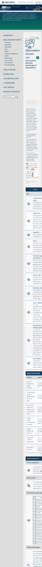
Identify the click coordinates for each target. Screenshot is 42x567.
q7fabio (39, 521)
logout (6, 51)
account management (11, 54)
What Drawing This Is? (30, 431)
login (5, 49)
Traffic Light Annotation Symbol (31, 421)
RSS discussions (31, 39)
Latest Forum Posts (33, 373)
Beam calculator (7, 17)
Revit (35, 241)
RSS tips (33, 37)
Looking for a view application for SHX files (31, 396)
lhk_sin (39, 556)
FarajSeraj (36, 564)
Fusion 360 (37, 275)
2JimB (38, 513)
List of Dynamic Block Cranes (30, 385)
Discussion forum (33, 49)
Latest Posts (33, 166)
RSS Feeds (37, 359)
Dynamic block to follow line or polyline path (30, 409)
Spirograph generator (20, 17)
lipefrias (36, 562)
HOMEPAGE (8, 35)
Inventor (36, 232)
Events (29, 174)
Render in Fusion (30, 448)
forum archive (8, 62)
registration (8, 45)
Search (30, 173)
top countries (8, 60)
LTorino (38, 518)
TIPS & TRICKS (9, 70)
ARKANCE (22, 2)
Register (29, 177)
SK (40, 2)
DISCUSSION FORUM (12, 40)
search (6, 56)
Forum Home (32, 164)
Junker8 (39, 539)
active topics (8, 58)
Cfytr (38, 507)
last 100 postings (9, 65)
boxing (40, 398)
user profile (7, 47)
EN (28, 194)
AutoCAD (36, 213)
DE (40, 4)
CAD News (7, 42)
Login (36, 177)
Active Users (31, 478)
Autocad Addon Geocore (30, 440)
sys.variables (17, 20)
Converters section (17, 18)
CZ (36, 2)
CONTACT (30, 2)
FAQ (30, 172)
